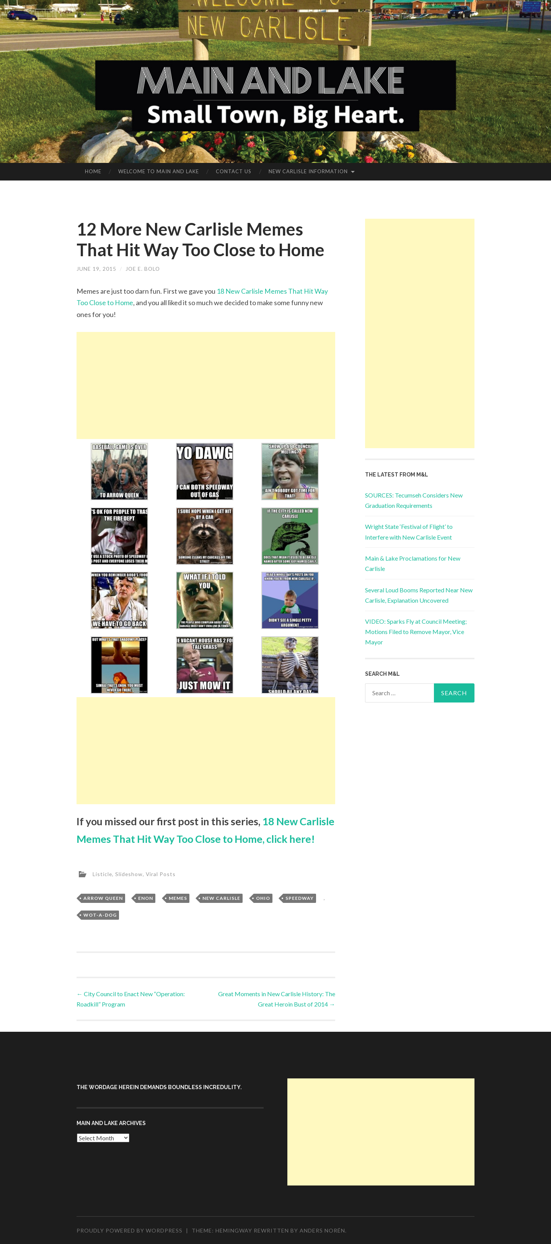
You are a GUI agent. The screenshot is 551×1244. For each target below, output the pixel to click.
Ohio (263, 898)
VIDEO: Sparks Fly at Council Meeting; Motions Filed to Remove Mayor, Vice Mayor (416, 632)
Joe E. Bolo (143, 268)
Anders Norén (322, 1230)
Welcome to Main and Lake (158, 171)
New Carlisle (221, 898)
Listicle (102, 873)
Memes (178, 898)
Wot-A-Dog (100, 915)
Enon (145, 898)
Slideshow (129, 873)
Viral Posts (162, 873)
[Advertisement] (206, 385)
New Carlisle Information (308, 171)
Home (93, 171)
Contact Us (233, 171)
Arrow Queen (103, 898)
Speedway (299, 898)
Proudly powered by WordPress (130, 1230)
